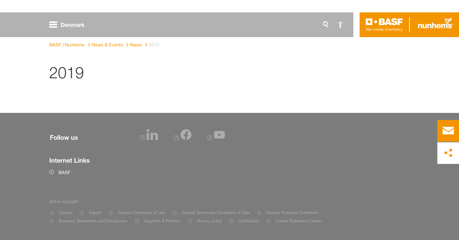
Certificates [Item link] (249, 220)
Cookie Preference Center (298, 220)
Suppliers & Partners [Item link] (162, 220)
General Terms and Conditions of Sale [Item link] (215, 212)
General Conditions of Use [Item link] (141, 212)
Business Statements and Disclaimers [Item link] (93, 220)
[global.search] (325, 24)
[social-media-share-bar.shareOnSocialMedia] (448, 153)
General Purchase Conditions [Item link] (292, 212)
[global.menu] (69, 25)
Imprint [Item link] (95, 212)
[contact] (448, 131)
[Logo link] (384, 25)
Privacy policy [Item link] (209, 220)
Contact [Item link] (65, 212)
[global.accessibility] (340, 24)
